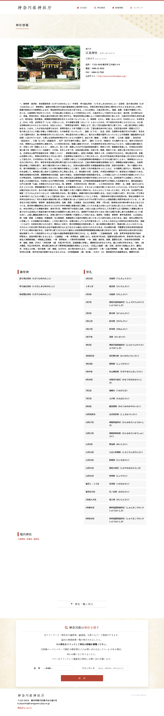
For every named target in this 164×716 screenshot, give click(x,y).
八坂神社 (21, 538)
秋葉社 (29, 538)
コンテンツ (136, 7)
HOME (82, 7)
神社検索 (99, 7)
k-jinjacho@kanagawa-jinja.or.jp (34, 703)
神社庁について (25, 707)
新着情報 (117, 7)
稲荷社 (36, 538)
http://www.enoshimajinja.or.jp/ (112, 76)
